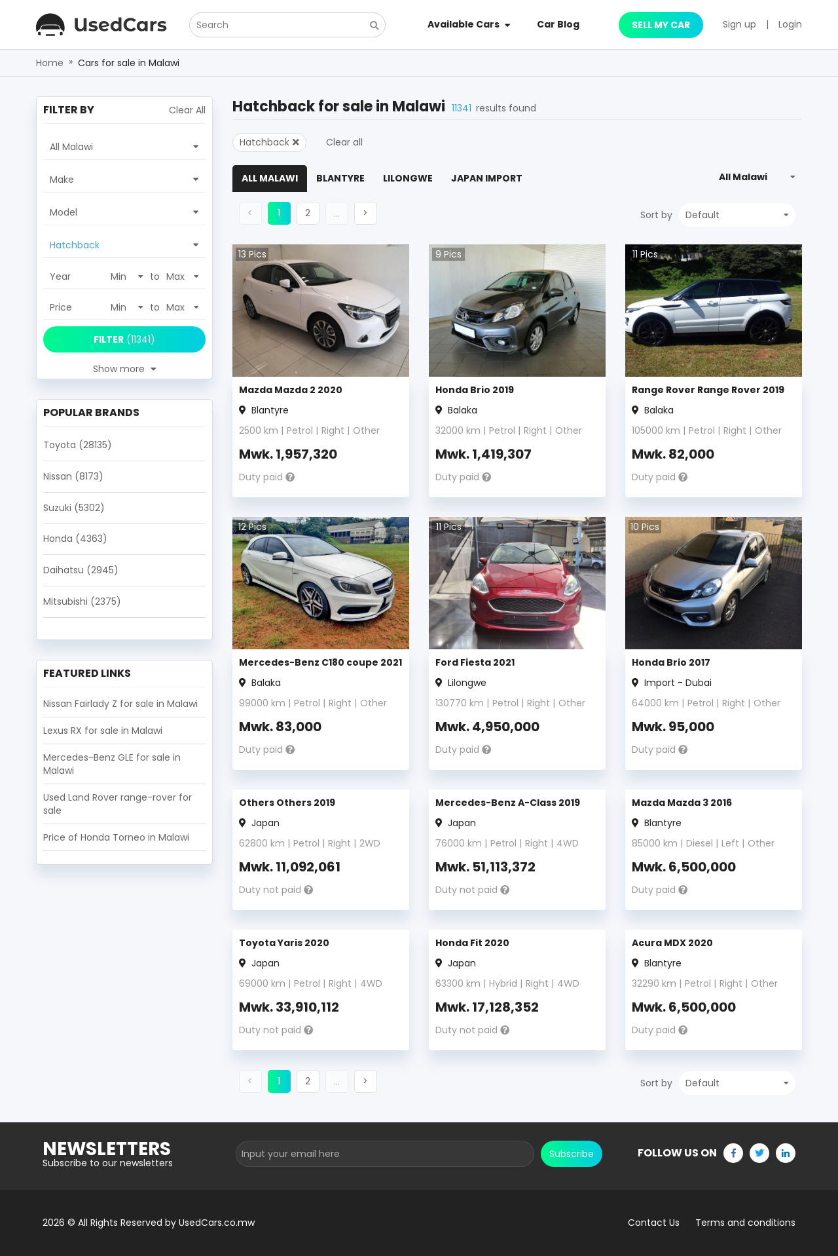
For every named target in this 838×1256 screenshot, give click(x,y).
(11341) (124, 339)
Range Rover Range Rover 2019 (708, 389)
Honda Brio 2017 (671, 662)
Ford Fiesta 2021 (475, 662)
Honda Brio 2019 (474, 389)
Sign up (739, 24)
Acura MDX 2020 (672, 942)
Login (790, 24)
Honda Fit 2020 (472, 942)
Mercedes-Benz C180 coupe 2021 (320, 662)
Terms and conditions (745, 1222)
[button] (308, 213)
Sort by (656, 214)
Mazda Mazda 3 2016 (682, 802)
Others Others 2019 (287, 802)
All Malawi (270, 178)
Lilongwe (408, 178)
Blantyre (340, 178)
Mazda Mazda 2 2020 (290, 389)
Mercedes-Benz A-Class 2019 (507, 802)
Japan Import (486, 178)
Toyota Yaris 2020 (284, 942)
